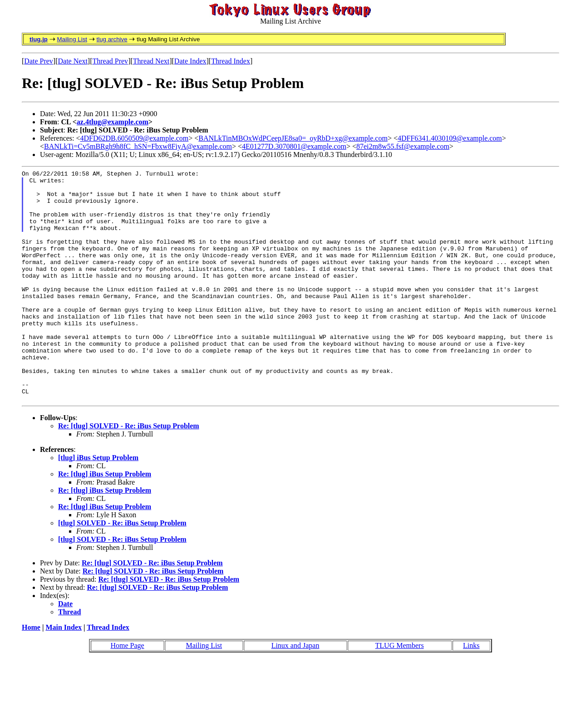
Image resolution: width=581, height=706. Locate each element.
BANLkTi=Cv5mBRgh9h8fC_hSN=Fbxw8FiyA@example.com (138, 146)
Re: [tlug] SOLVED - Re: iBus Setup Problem (128, 472)
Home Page (127, 692)
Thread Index (230, 61)
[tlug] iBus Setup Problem (98, 504)
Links (471, 692)
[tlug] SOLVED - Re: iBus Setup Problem (122, 569)
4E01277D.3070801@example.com (294, 146)
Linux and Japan (295, 692)
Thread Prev (110, 61)
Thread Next (151, 61)
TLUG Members (399, 692)
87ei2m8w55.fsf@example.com (402, 146)
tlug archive (111, 39)
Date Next (73, 61)
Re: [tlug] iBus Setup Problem (104, 520)
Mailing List (72, 39)
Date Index (190, 61)
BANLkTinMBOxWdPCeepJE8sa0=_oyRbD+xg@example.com (293, 138)
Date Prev (38, 61)
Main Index (63, 673)
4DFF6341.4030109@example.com (450, 138)
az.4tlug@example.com (112, 122)
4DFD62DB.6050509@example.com (134, 138)
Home (31, 673)
